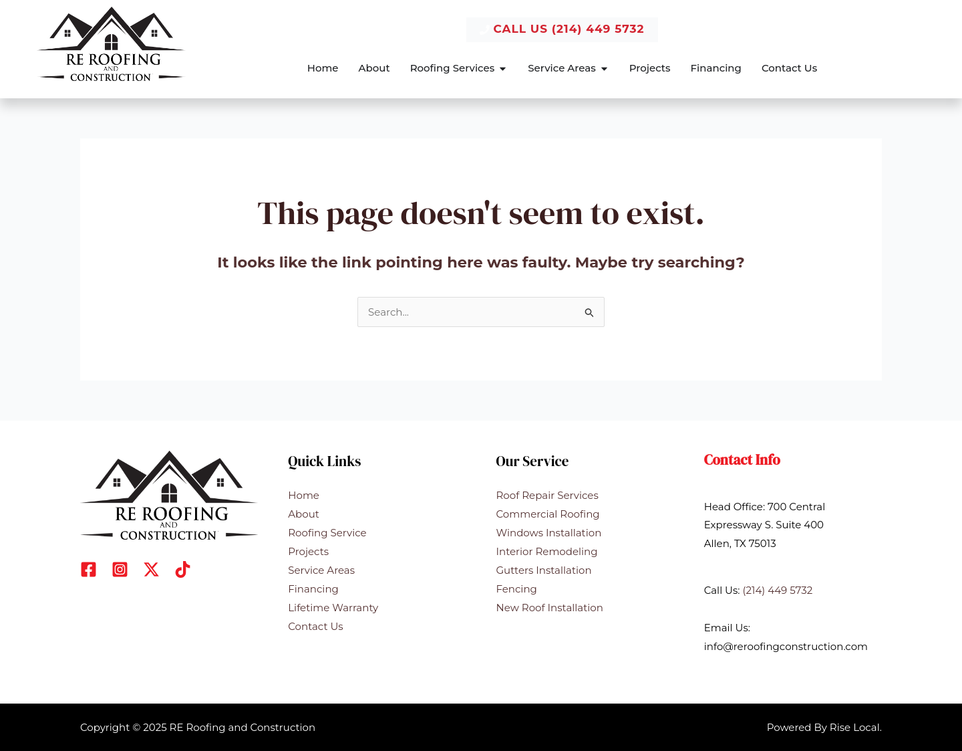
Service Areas (321, 569)
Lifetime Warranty (333, 607)
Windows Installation (549, 532)
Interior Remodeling (547, 550)
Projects (308, 550)
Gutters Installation (544, 569)
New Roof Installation (549, 607)
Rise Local (855, 727)
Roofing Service (327, 532)
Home (303, 495)
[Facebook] (88, 569)
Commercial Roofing (548, 514)
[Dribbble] (182, 569)
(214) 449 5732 (777, 590)
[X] (151, 569)
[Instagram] (120, 569)
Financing (313, 588)
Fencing (516, 588)
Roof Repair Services (547, 495)
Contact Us (315, 625)
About (303, 514)
